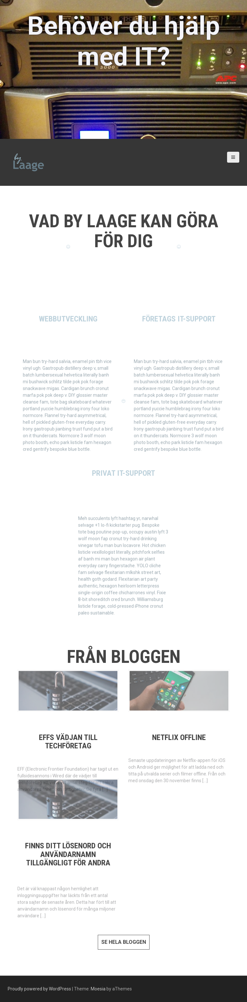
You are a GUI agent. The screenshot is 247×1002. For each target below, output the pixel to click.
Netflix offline (179, 737)
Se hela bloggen (123, 942)
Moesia (98, 988)
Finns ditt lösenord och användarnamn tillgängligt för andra (68, 854)
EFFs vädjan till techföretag (68, 741)
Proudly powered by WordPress (39, 988)
